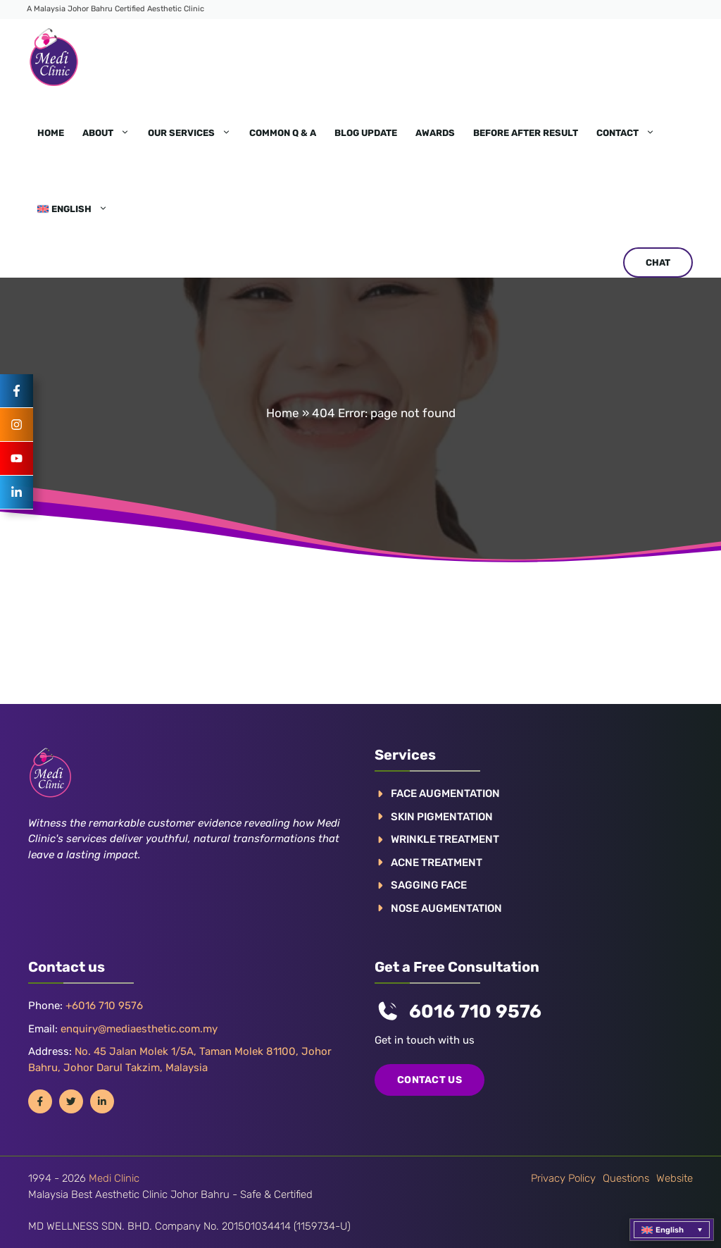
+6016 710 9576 (104, 1005)
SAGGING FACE (429, 885)
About (110, 133)
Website (674, 1178)
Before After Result (525, 133)
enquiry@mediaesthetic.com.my (139, 1029)
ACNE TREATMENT (436, 862)
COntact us (429, 1080)
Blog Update (365, 133)
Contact (630, 133)
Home (50, 133)
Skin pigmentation (442, 816)
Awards (435, 133)
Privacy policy (563, 1178)
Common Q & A (282, 133)
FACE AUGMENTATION (445, 793)
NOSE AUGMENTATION (446, 908)
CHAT (658, 262)
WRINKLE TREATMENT (445, 839)
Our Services (194, 133)
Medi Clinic (114, 1178)
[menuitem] (72, 209)
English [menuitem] (670, 1230)
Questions (626, 1178)
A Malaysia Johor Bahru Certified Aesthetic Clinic (115, 8)
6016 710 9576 (475, 1012)
